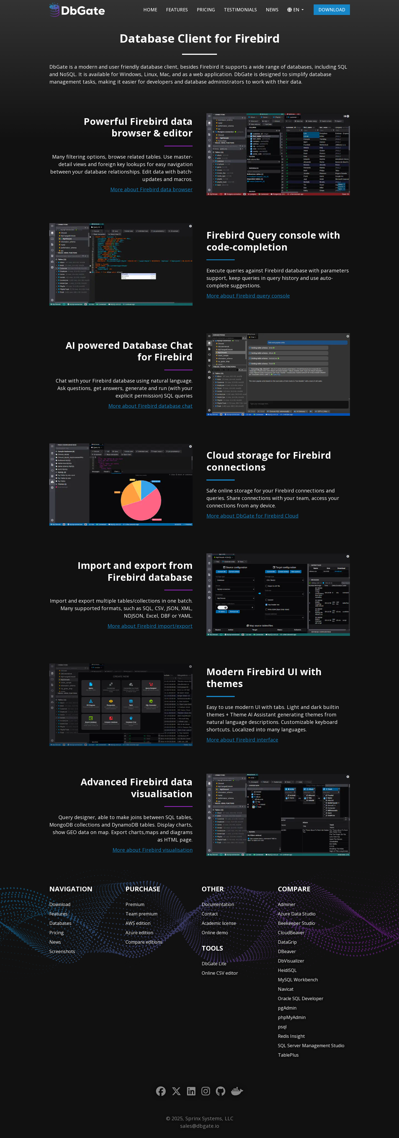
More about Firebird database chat (150, 405)
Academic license (219, 923)
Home (150, 10)
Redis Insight (291, 1036)
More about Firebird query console (248, 295)
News (272, 10)
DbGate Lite (214, 964)
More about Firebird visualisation (152, 850)
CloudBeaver (291, 933)
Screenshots (62, 951)
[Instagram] (206, 1091)
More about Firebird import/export (150, 626)
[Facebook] (161, 1091)
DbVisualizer (291, 961)
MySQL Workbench (298, 980)
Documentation (218, 904)
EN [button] (293, 10)
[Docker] (237, 1091)
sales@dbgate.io (199, 1125)
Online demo (215, 933)
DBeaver (287, 951)
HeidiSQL (287, 970)
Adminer (286, 904)
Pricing (206, 10)
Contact (210, 914)
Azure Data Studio (297, 914)
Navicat (285, 989)
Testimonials (240, 10)
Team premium (141, 914)
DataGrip (287, 942)
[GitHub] (220, 1091)
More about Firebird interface (242, 739)
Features (177, 10)
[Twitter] (176, 1091)
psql (282, 1027)
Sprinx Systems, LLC (209, 1118)
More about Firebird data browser (151, 189)
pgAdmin (287, 1008)
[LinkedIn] (191, 1091)
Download (331, 10)
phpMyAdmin (292, 1017)
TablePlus (288, 1055)
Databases (60, 923)
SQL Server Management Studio (311, 1045)
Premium (135, 904)
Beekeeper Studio (296, 923)
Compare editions (144, 942)
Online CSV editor (220, 973)
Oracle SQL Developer (300, 998)
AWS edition (138, 923)
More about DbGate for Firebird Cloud (252, 515)
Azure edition (139, 933)
